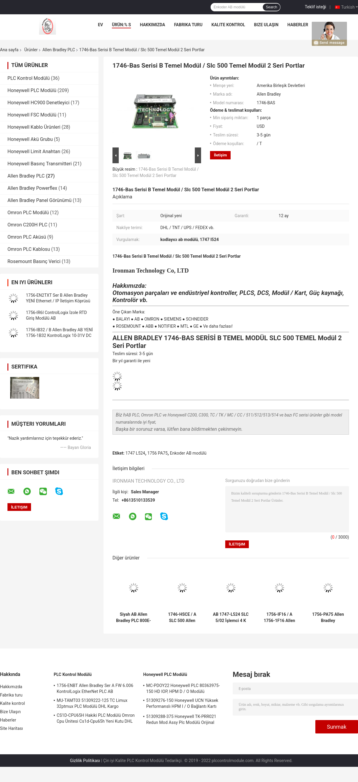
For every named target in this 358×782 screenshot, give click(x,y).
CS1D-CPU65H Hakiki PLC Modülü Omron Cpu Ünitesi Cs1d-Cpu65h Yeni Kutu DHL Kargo (96, 719)
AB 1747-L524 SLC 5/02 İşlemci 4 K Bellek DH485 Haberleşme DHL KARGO (231, 617)
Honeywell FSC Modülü (31, 115)
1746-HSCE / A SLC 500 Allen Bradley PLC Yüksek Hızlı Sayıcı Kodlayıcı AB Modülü (182, 617)
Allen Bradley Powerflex (32, 188)
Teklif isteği (315, 6)
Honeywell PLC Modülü (31, 90)
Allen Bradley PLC (58, 49)
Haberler (297, 24)
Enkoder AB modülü (188, 453)
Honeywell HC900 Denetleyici (38, 102)
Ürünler (31, 49)
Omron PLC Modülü (28, 212)
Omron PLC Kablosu (28, 249)
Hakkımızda (152, 24)
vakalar (326, 24)
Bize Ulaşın (266, 24)
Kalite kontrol (228, 24)
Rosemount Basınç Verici (34, 261)
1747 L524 (135, 453)
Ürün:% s (121, 24)
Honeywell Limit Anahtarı (33, 151)
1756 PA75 (157, 453)
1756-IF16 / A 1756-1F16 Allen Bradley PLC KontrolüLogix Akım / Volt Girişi (279, 617)
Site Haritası (11, 728)
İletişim (220, 155)
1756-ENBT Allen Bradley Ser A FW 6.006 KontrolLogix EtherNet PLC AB (95, 688)
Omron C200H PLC (27, 225)
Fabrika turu (188, 24)
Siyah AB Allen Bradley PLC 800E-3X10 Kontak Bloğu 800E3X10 (133, 617)
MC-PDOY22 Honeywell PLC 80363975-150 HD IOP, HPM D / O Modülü (183, 688)
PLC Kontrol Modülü (28, 78)
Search (271, 7)
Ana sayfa (9, 49)
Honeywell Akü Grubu (30, 139)
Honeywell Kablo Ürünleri (33, 127)
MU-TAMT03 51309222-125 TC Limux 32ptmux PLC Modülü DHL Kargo (92, 703)
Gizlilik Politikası (85, 760)
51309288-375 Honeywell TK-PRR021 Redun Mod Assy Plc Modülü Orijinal (181, 719)
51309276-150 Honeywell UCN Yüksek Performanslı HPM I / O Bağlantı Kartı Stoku (182, 704)
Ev (100, 24)
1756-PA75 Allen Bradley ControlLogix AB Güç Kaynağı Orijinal (328, 617)
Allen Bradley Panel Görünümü (39, 200)
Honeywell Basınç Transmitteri (39, 164)
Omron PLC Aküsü (26, 237)
